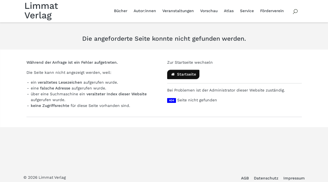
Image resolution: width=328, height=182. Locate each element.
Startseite (183, 74)
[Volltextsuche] (295, 11)
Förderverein (272, 11)
